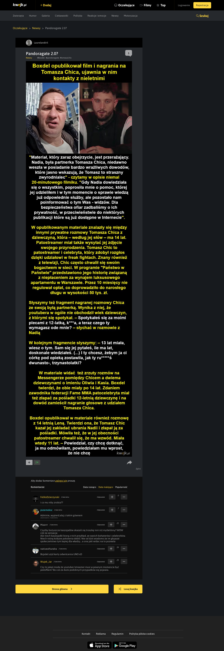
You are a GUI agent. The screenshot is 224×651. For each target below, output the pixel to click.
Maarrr (44, 524)
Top (163, 5)
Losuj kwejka (128, 589)
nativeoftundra (48, 548)
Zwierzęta (18, 15)
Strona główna (62, 589)
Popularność (121, 487)
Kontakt (86, 633)
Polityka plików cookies (142, 633)
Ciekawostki (61, 15)
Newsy (115, 15)
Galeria (46, 15)
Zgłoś (138, 469)
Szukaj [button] (204, 16)
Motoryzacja (131, 15)
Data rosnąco (89, 487)
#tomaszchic (66, 58)
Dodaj (47, 5)
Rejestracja (202, 5)
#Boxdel (41, 58)
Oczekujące (126, 5)
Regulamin (117, 633)
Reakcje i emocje (96, 15)
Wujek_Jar (46, 561)
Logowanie (184, 5)
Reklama (101, 633)
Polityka (77, 15)
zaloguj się (61, 480)
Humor (33, 15)
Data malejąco (105, 487)
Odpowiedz (101, 497)
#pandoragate (52, 58)
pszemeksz (46, 510)
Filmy (147, 5)
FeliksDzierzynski (49, 497)
